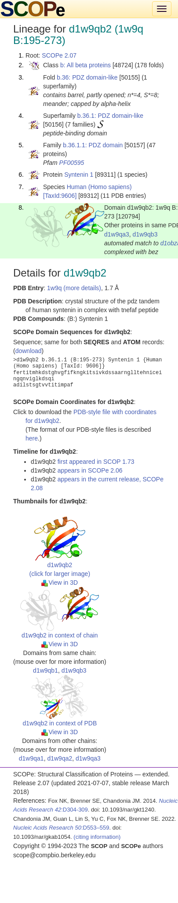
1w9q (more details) (74, 287)
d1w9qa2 (59, 758)
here (31, 438)
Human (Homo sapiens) (99, 186)
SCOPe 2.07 (59, 55)
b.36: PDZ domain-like (87, 77)
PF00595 (71, 162)
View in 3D (59, 582)
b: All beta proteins (85, 65)
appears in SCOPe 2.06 (90, 470)
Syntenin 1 (78, 174)
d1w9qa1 (31, 758)
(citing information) (96, 837)
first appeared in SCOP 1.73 (96, 461)
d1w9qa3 (116, 234)
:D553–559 (61, 827)
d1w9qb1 (45, 670)
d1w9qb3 (145, 234)
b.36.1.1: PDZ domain (93, 145)
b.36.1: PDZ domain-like (110, 115)
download (28, 350)
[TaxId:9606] (59, 195)
